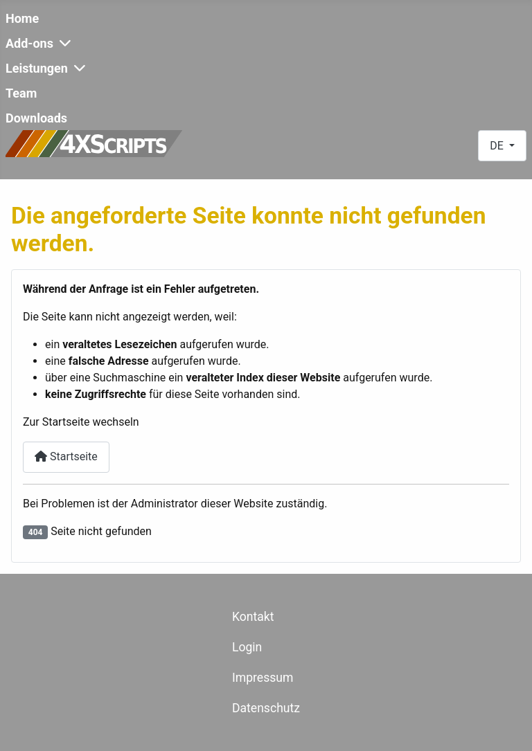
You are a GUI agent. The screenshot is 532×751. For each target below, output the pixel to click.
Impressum (263, 678)
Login (247, 647)
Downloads (36, 118)
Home (22, 18)
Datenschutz (266, 708)
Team (21, 93)
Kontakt (253, 617)
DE (498, 145)
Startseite (66, 456)
